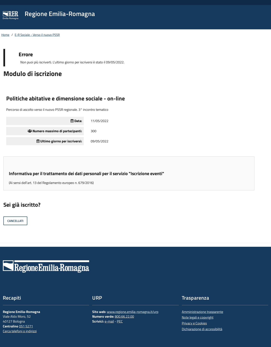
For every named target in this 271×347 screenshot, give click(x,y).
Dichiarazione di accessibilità (202, 329)
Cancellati (15, 221)
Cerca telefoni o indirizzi (20, 331)
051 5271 (26, 326)
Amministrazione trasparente (202, 311)
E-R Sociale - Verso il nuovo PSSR (37, 34)
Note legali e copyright (197, 317)
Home (5, 34)
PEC (120, 321)
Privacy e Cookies (194, 323)
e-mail (109, 321)
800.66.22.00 (124, 316)
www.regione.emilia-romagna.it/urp (132, 311)
